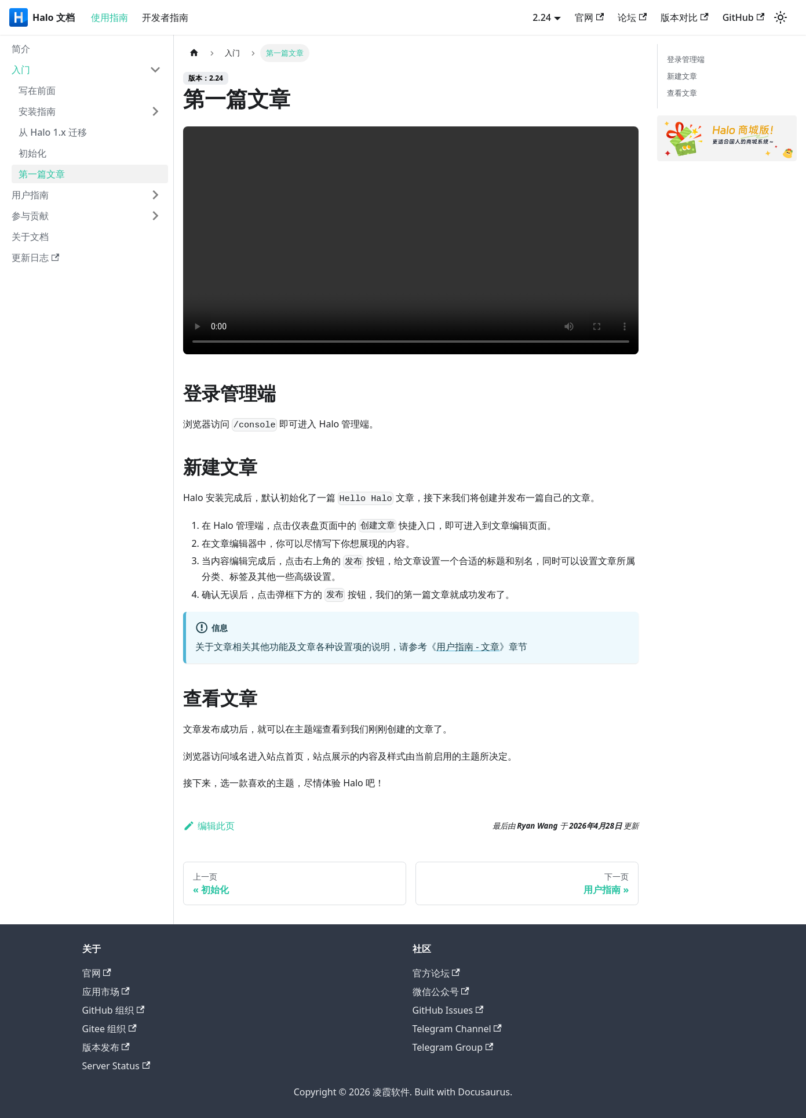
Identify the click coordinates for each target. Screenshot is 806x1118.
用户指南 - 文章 (467, 646)
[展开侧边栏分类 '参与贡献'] (155, 215)
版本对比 (684, 17)
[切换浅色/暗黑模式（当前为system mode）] (780, 17)
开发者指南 (165, 17)
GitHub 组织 (113, 1010)
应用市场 (106, 991)
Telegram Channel (457, 1028)
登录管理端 (686, 59)
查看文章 (682, 93)
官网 (589, 17)
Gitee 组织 (109, 1028)
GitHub (743, 17)
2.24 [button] (542, 17)
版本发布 (106, 1047)
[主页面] (194, 53)
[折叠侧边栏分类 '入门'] (155, 69)
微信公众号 (441, 991)
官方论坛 (436, 973)
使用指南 (109, 17)
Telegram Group (453, 1047)
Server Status (116, 1065)
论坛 (632, 17)
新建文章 (682, 76)
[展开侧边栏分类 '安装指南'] (155, 111)
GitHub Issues (448, 1010)
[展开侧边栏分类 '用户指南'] (155, 195)
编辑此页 (209, 825)
